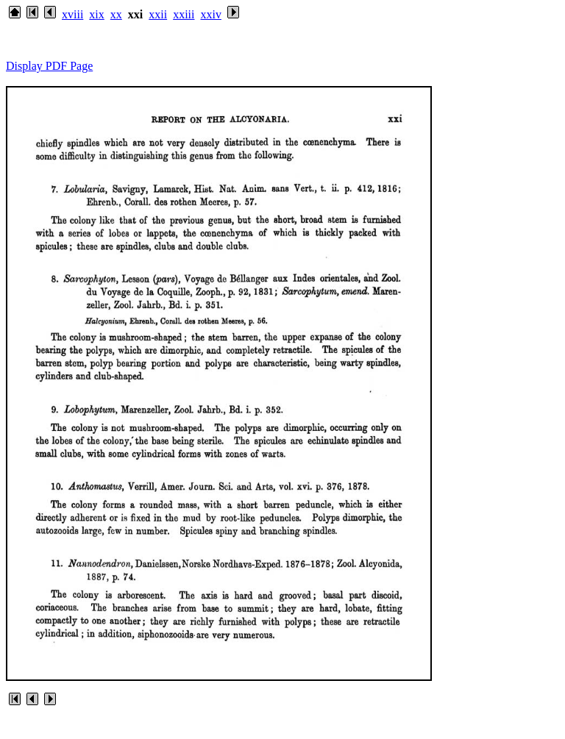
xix (96, 14)
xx (116, 14)
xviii (72, 14)
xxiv (210, 14)
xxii (158, 14)
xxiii (183, 14)
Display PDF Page (49, 66)
